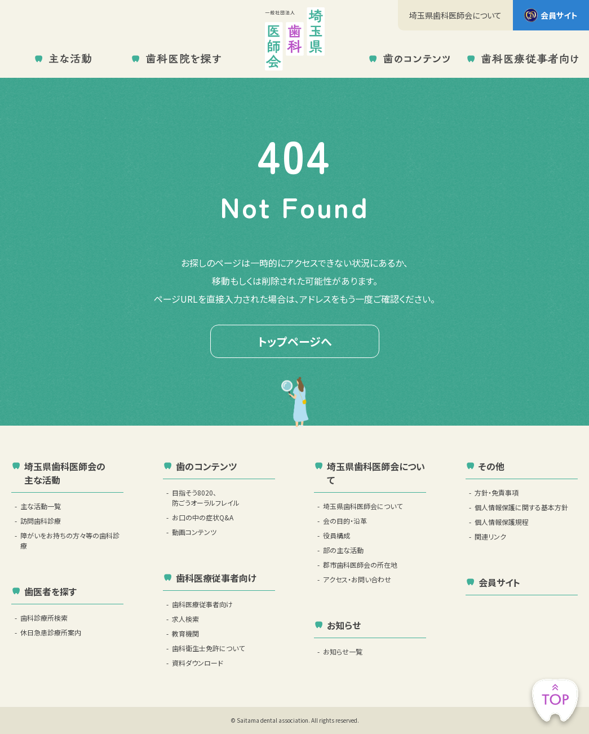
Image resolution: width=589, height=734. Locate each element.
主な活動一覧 (40, 506)
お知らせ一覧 (342, 651)
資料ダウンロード (197, 662)
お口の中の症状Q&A (202, 517)
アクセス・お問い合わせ (357, 579)
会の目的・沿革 (345, 520)
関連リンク (490, 536)
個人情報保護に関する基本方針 (521, 507)
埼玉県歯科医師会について (455, 15)
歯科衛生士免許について (208, 648)
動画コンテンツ (194, 532)
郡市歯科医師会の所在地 (360, 564)
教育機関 (185, 633)
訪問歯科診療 (40, 520)
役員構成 (336, 535)
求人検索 (185, 619)
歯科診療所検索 (44, 617)
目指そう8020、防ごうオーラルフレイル (206, 497)
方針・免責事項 (497, 492)
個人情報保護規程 (502, 522)
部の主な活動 (343, 550)
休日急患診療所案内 (50, 632)
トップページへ (295, 341)
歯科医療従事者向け (202, 604)
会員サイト (551, 15)
